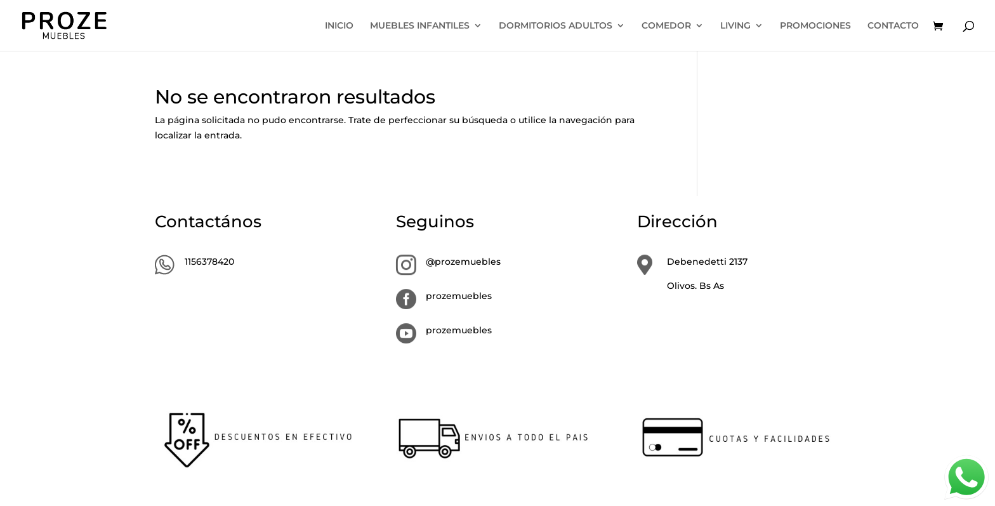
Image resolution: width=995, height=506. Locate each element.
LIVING (735, 26)
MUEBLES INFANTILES (420, 26)
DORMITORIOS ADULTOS (555, 26)
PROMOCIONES (815, 26)
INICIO (339, 26)
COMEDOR (666, 26)
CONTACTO (893, 26)
